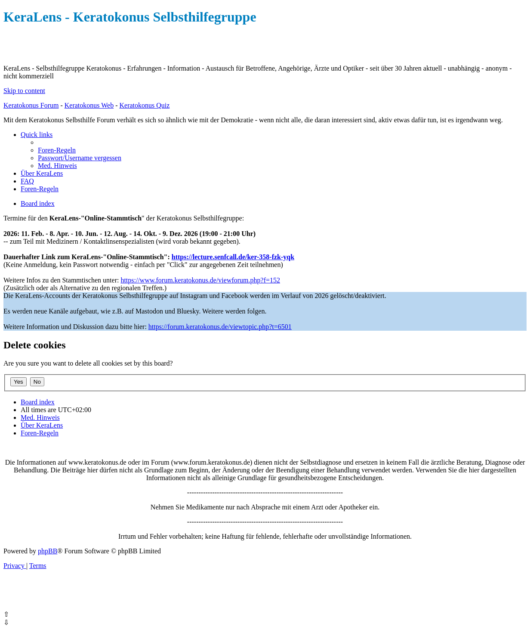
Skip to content (24, 90)
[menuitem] (57, 150)
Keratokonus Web (89, 105)
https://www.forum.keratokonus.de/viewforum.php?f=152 (200, 280)
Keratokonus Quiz (144, 105)
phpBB (47, 551)
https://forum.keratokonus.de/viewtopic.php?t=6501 (220, 326)
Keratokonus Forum (31, 105)
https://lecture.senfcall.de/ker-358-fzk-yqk (233, 257)
